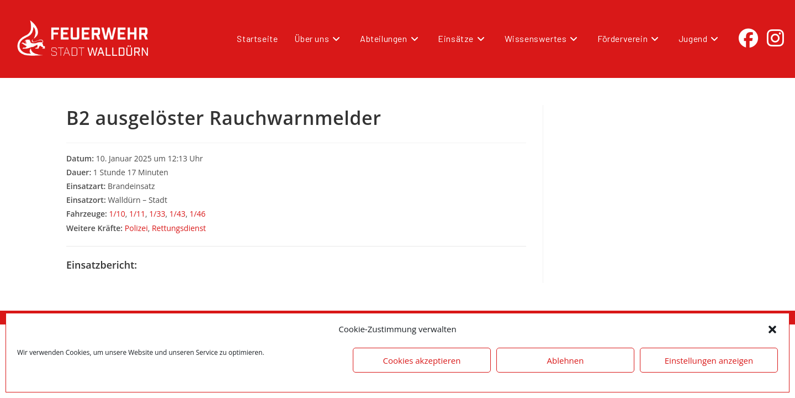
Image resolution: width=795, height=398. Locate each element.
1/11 (137, 213)
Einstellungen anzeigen (709, 360)
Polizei (136, 228)
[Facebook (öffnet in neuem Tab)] (748, 38)
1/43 (177, 213)
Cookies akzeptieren (422, 360)
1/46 (197, 213)
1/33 (157, 213)
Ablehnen (565, 360)
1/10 (117, 213)
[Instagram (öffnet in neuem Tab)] (775, 38)
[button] (772, 329)
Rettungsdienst (179, 228)
